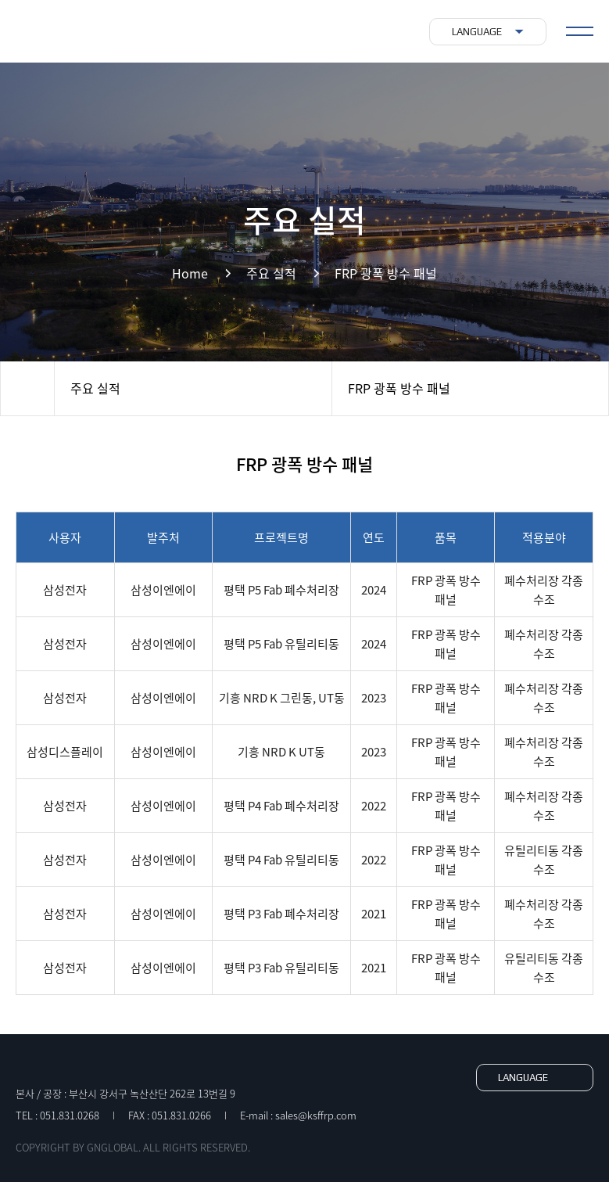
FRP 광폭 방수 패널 (399, 388)
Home (27, 388)
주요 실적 (95, 388)
